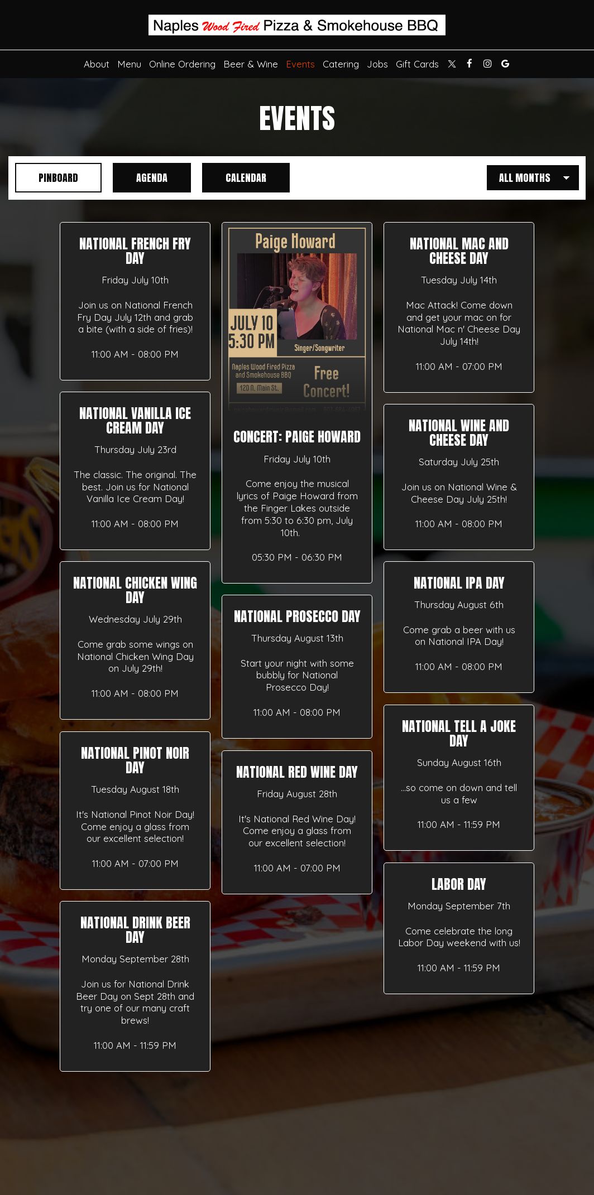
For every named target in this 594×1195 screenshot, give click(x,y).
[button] (135, 301)
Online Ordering (182, 64)
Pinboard (46, 177)
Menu (129, 64)
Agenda (140, 177)
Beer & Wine (250, 64)
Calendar (234, 177)
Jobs (377, 64)
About (96, 64)
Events (300, 64)
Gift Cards (417, 64)
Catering (341, 64)
